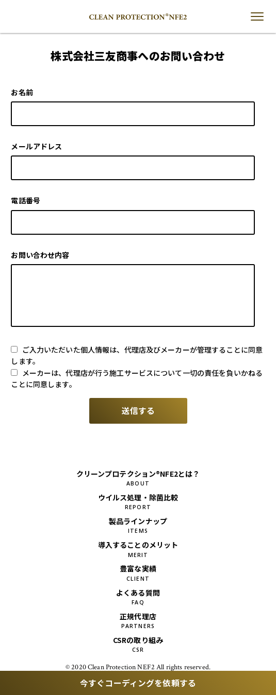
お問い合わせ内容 (40, 255)
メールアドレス (36, 146)
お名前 (22, 92)
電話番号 (25, 200)
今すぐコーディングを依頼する (138, 683)
